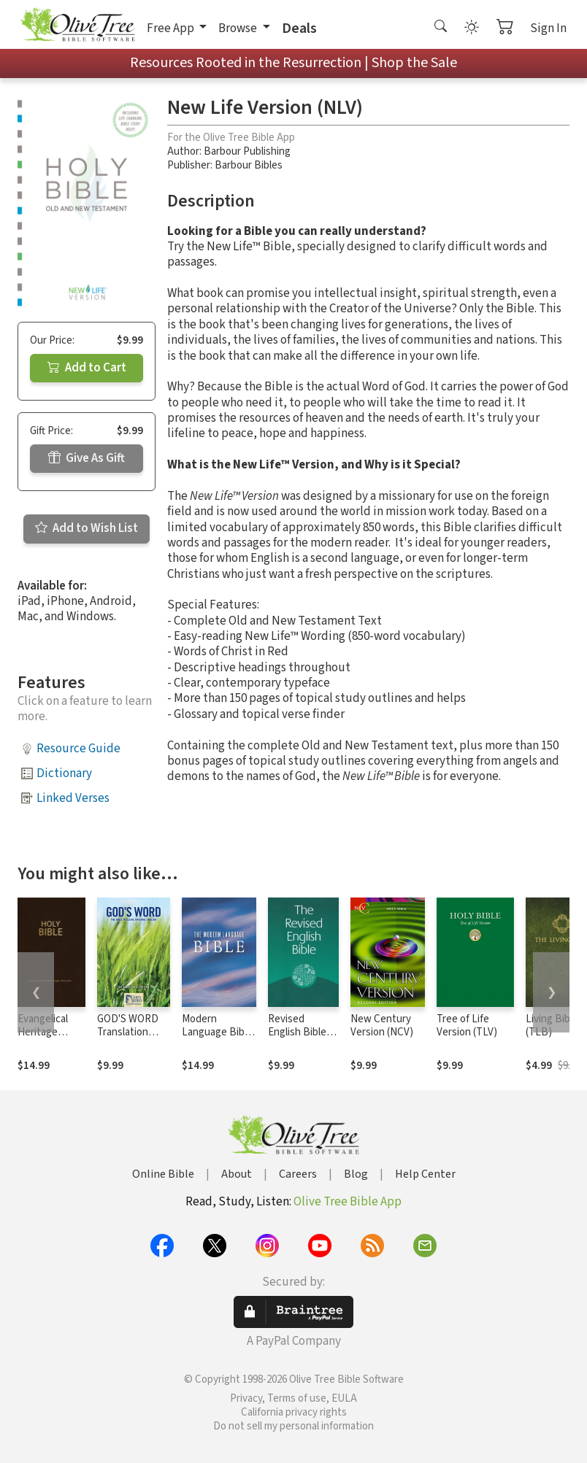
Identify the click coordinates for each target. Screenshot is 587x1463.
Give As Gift (86, 458)
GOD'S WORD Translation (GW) (127, 1032)
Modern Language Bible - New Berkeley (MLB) (217, 1039)
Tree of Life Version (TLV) (467, 1026)
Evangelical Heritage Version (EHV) (49, 1032)
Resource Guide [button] (78, 748)
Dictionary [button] (64, 773)
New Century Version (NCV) (381, 1026)
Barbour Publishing (247, 151)
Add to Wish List (86, 528)
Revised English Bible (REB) (297, 1032)
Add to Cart (86, 368)
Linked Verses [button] (73, 798)
